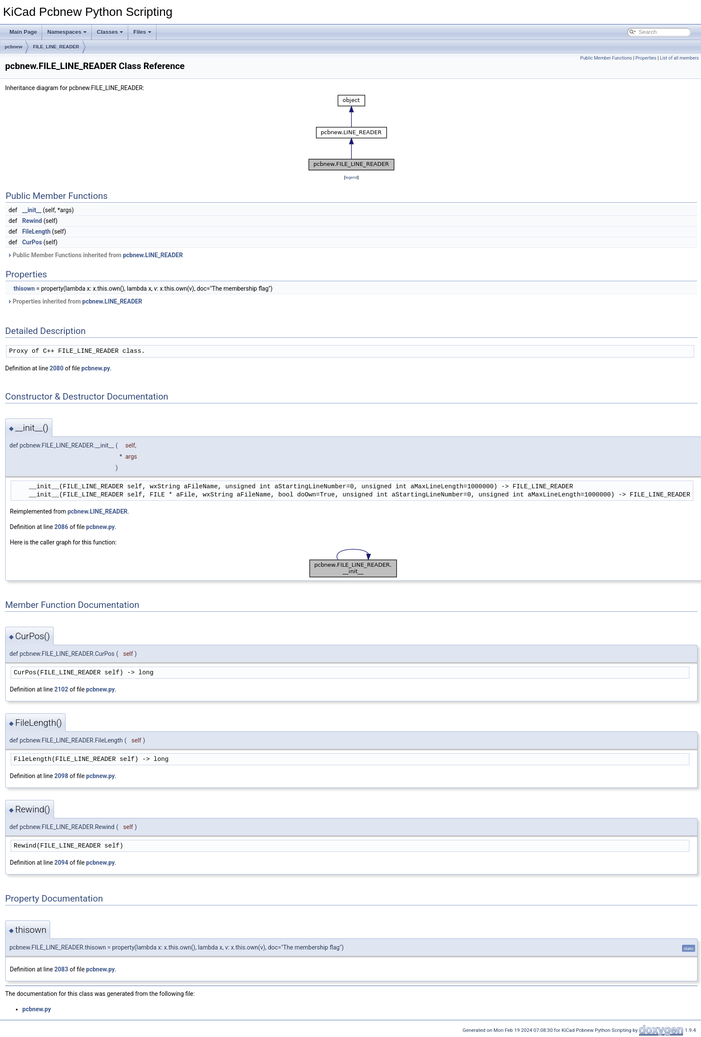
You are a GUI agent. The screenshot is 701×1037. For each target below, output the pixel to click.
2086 (61, 526)
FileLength (36, 231)
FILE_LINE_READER (56, 46)
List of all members (679, 58)
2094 (61, 862)
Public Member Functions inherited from (95, 255)
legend (351, 177)
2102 (61, 689)
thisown (24, 288)
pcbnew (13, 46)
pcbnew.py (95, 368)
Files (142, 32)
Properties (645, 58)
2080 (56, 368)
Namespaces (67, 32)
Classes (110, 32)
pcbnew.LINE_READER (153, 255)
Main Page (23, 32)
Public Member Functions (606, 58)
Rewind (32, 220)
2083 (61, 969)
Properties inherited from (74, 301)
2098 (61, 775)
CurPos (32, 242)
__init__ (32, 210)
